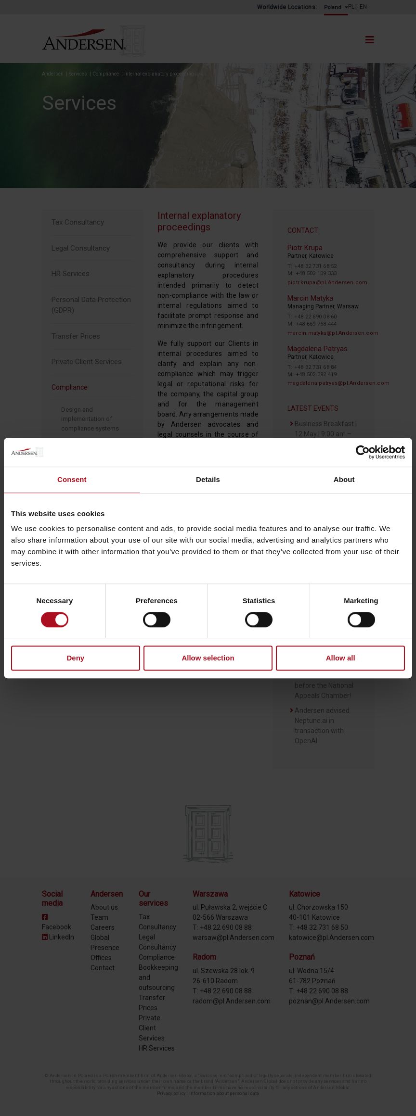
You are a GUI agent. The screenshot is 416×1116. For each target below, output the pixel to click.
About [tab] (344, 479)
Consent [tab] (72, 479)
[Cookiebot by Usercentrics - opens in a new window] (363, 452)
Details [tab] (208, 479)
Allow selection (208, 658)
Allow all (340, 658)
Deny (75, 658)
